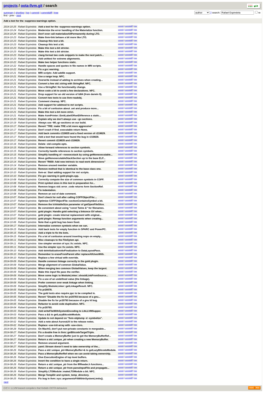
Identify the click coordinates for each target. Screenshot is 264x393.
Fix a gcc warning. (48, 69)
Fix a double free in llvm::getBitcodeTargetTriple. (66, 332)
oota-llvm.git (31, 6)
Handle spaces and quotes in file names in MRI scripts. (70, 65)
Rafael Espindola (27, 26)
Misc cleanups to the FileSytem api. (58, 239)
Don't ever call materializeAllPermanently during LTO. (69, 33)
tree (56, 12)
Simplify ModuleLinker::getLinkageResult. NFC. (65, 286)
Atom (251, 388)
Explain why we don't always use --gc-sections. (65, 119)
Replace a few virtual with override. (58, 257)
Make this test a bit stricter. (53, 48)
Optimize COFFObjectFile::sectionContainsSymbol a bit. (70, 200)
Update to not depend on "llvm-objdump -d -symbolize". (70, 318)
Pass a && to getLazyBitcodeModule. (59, 314)
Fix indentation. (47, 190)
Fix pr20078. (45, 289)
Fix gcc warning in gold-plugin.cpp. (58, 176)
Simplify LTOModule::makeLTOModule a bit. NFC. (66, 371)
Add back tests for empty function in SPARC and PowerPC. (72, 229)
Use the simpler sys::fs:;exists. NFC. (59, 247)
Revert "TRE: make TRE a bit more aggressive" (65, 126)
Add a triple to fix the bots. (53, 232)
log (27, 12)
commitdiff (46, 12)
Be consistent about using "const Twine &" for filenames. (71, 208)
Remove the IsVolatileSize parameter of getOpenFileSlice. (71, 204)
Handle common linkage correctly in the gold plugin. (68, 261)
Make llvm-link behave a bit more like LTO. (62, 37)
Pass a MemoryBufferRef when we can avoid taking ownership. (74, 353)
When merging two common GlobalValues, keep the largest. (72, 268)
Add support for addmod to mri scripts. (60, 104)
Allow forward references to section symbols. (64, 147)
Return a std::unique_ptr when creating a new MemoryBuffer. (73, 339)
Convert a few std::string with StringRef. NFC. (64, 83)
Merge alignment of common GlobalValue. (62, 264)
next (18, 15)
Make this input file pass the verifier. (59, 271)
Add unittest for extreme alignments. (59, 58)
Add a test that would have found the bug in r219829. (68, 136)
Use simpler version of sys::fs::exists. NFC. (63, 243)
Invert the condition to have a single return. (63, 360)
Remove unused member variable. (58, 165)
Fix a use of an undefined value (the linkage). (64, 279)
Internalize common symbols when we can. (63, 225)
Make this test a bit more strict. (56, 112)
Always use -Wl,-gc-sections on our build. (62, 122)
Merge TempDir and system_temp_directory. (63, 375)
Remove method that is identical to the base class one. (69, 168)
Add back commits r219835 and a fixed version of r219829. (72, 133)
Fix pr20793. (45, 307)
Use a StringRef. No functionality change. (62, 87)
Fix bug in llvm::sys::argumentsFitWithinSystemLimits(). (70, 378)
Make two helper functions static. (57, 62)
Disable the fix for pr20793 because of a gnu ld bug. (68, 300)
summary (8, 12)
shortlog (19, 12)
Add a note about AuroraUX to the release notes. (66, 321)
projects (11, 6)
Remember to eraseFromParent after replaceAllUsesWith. (71, 254)
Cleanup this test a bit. (51, 40)
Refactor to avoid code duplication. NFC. (61, 303)
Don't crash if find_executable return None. (63, 129)
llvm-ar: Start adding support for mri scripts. (63, 172)
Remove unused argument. (53, 343)
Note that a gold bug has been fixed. (59, 222)
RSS (257, 388)
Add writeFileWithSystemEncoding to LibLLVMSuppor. (69, 311)
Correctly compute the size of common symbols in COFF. (71, 179)
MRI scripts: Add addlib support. (57, 72)
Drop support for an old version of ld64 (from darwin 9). (70, 94)
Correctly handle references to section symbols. (66, 151)
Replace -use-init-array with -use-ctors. (60, 325)
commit (35, 12)
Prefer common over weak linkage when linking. (66, 282)
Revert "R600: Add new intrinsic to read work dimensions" (71, 161)
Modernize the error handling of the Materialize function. (70, 30)
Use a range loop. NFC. (51, 76)
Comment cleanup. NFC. (52, 101)
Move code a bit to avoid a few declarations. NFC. (66, 90)
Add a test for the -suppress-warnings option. (30, 20)
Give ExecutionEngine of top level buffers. (62, 357)
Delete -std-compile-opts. (52, 144)
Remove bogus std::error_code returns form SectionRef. (70, 186)
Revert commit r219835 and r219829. (59, 140)
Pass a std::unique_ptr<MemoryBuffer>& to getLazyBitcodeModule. (77, 350)
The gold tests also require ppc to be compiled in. (66, 293)
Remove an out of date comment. (57, 193)
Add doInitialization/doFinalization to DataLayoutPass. (69, 250)
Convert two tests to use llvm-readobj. (60, 97)
